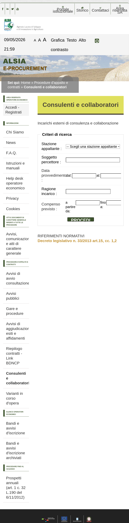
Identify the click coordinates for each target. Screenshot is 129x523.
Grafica (57, 40)
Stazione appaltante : (51, 146)
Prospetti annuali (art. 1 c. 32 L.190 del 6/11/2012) (16, 487)
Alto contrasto (68, 45)
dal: (69, 175)
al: (98, 175)
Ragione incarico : (49, 191)
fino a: (103, 204)
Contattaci (100, 9)
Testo (71, 40)
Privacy (12, 198)
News (11, 142)
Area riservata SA (119, 9)
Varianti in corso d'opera (14, 398)
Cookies (13, 209)
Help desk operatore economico (15, 183)
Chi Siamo (15, 132)
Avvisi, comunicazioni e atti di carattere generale (18, 243)
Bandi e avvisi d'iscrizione (15, 428)
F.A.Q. (11, 153)
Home (25, 83)
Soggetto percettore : (51, 159)
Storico (82, 9)
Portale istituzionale (63, 9)
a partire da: (70, 206)
